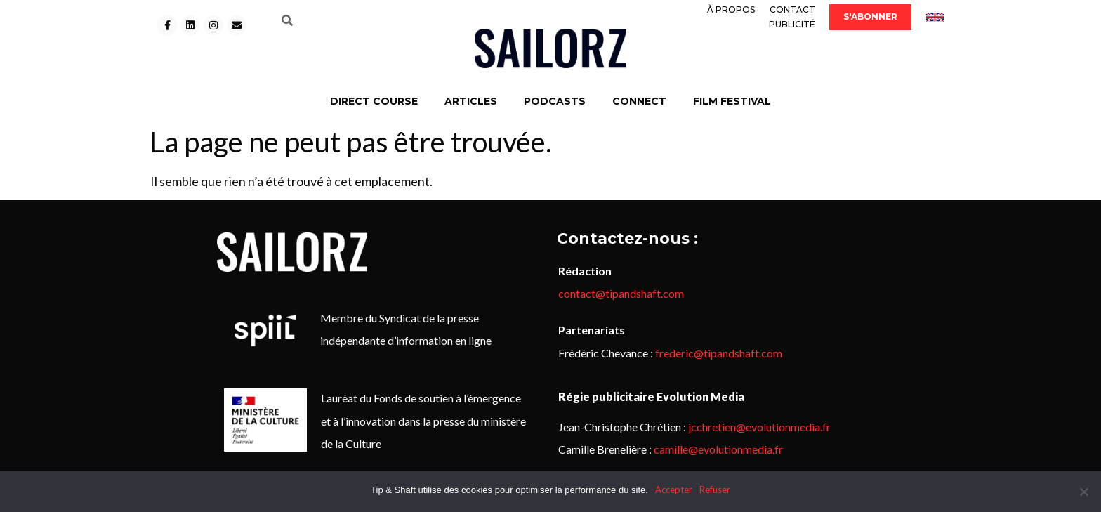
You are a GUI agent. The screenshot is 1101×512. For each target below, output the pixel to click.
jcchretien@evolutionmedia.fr (759, 426)
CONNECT (639, 101)
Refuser (714, 489)
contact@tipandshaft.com (621, 293)
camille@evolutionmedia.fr (718, 449)
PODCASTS (555, 101)
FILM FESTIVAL (732, 101)
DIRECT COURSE (374, 101)
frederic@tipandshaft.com (718, 353)
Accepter (673, 489)
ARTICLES (470, 101)
